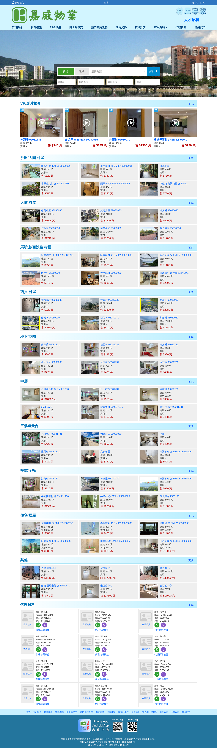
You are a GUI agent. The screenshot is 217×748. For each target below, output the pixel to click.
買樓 (65, 71)
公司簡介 (17, 27)
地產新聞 (164, 712)
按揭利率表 (123, 712)
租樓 (81, 71)
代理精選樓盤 (42, 630)
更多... (191, 103)
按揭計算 (140, 27)
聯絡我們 (200, 27)
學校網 (154, 712)
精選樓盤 (36, 27)
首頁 (29, 712)
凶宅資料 (121, 27)
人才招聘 (191, 20)
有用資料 (160, 27)
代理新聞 (175, 712)
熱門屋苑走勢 (99, 27)
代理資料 (180, 27)
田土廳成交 (76, 27)
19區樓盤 (55, 27)
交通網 (145, 712)
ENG (202, 2)
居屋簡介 (135, 712)
